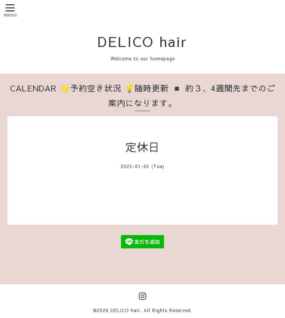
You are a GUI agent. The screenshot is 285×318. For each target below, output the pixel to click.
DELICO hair (142, 41)
